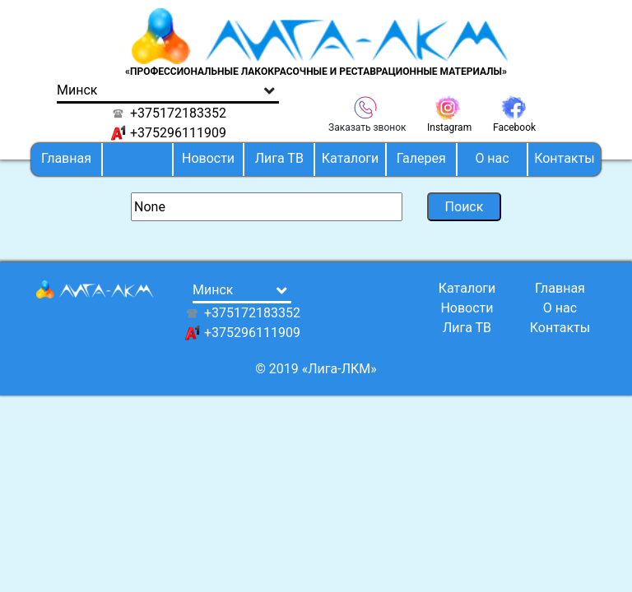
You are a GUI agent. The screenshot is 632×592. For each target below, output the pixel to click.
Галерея (421, 158)
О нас (492, 158)
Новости (208, 158)
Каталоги (350, 158)
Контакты (564, 158)
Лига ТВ (279, 158)
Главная (66, 158)
